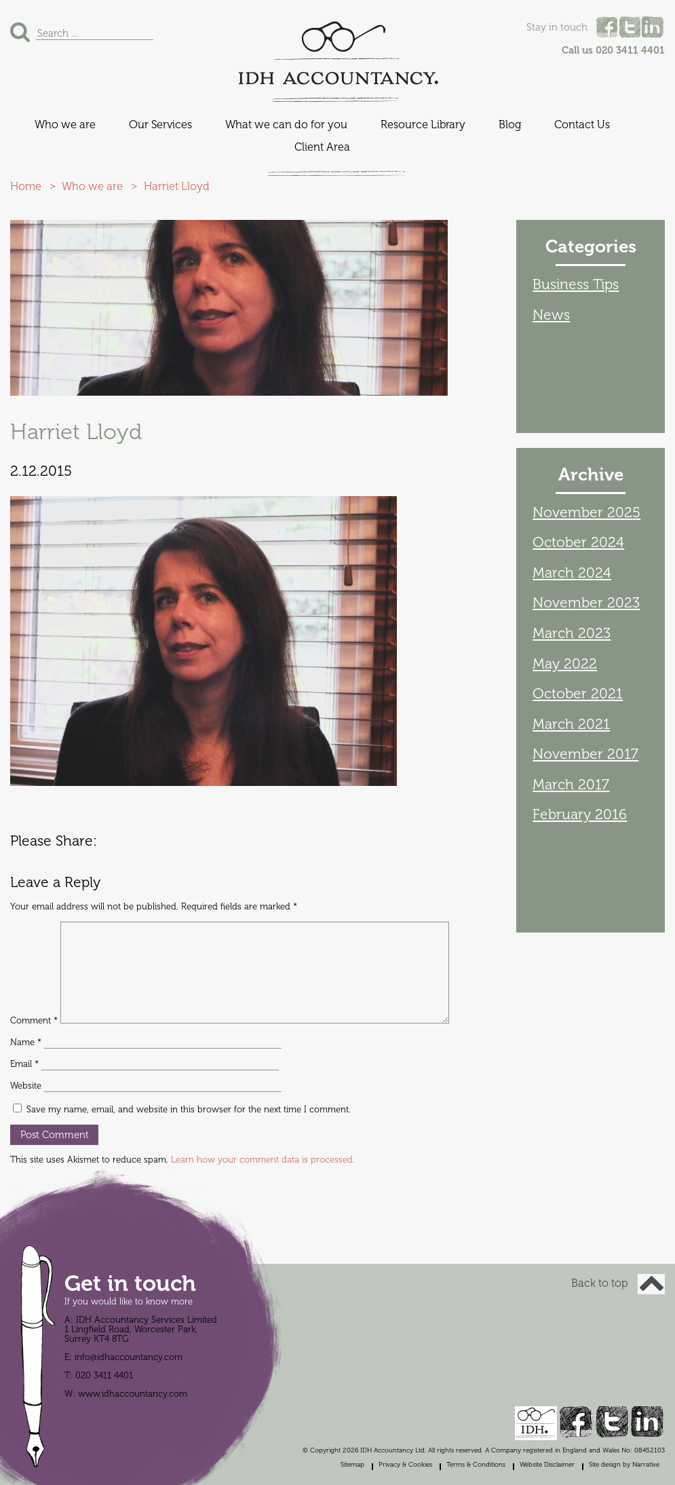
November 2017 (585, 754)
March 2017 (571, 784)
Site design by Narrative (624, 1464)
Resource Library (423, 125)
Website (25, 1086)
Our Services (160, 125)
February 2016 (580, 814)
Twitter (629, 27)
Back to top (618, 1283)
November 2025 (586, 512)
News (551, 315)
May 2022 (565, 664)
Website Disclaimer (547, 1464)
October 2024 (578, 542)
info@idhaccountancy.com (128, 1357)
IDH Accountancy (338, 53)
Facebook (606, 27)
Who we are (65, 125)
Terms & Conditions (475, 1464)
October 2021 (578, 693)
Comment (34, 1021)
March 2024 (572, 573)
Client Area (322, 147)
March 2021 (571, 724)
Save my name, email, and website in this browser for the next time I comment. (188, 1109)
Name (25, 1042)
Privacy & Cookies (405, 1464)
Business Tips (576, 284)
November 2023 (586, 603)
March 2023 (572, 633)
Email (24, 1064)
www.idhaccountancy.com (132, 1394)
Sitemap (352, 1464)
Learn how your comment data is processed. (263, 1160)
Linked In (652, 27)
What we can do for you (286, 125)
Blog (510, 125)
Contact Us (582, 125)
